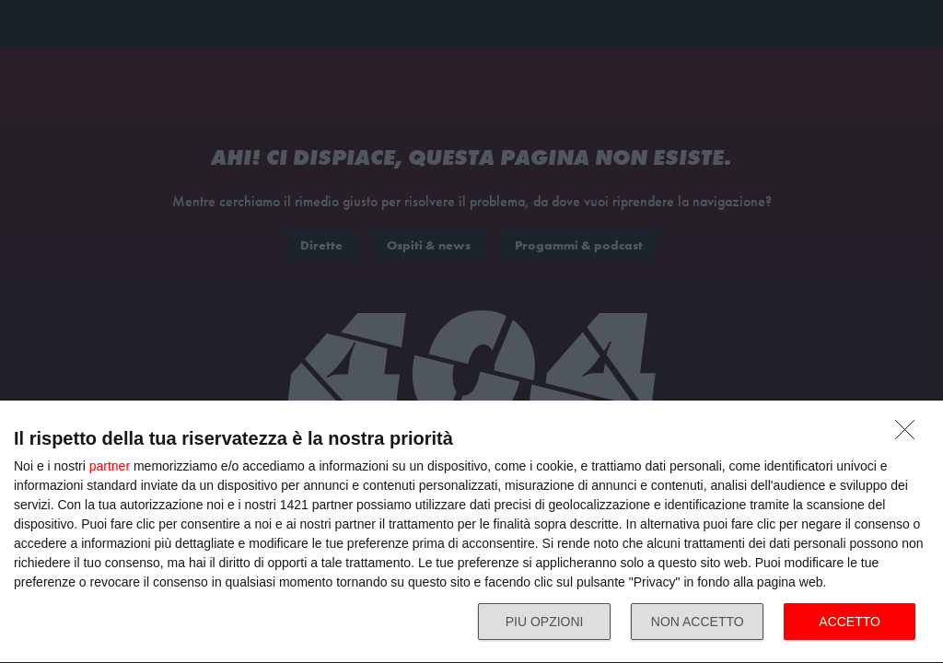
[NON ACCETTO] (910, 434)
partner (109, 465)
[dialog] (471, 532)
